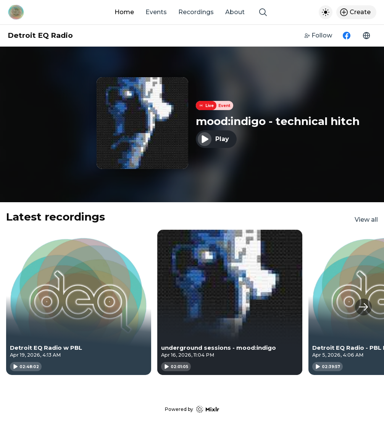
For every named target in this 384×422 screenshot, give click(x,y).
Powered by (192, 409)
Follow (318, 35)
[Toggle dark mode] (325, 12)
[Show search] (263, 12)
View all (366, 219)
